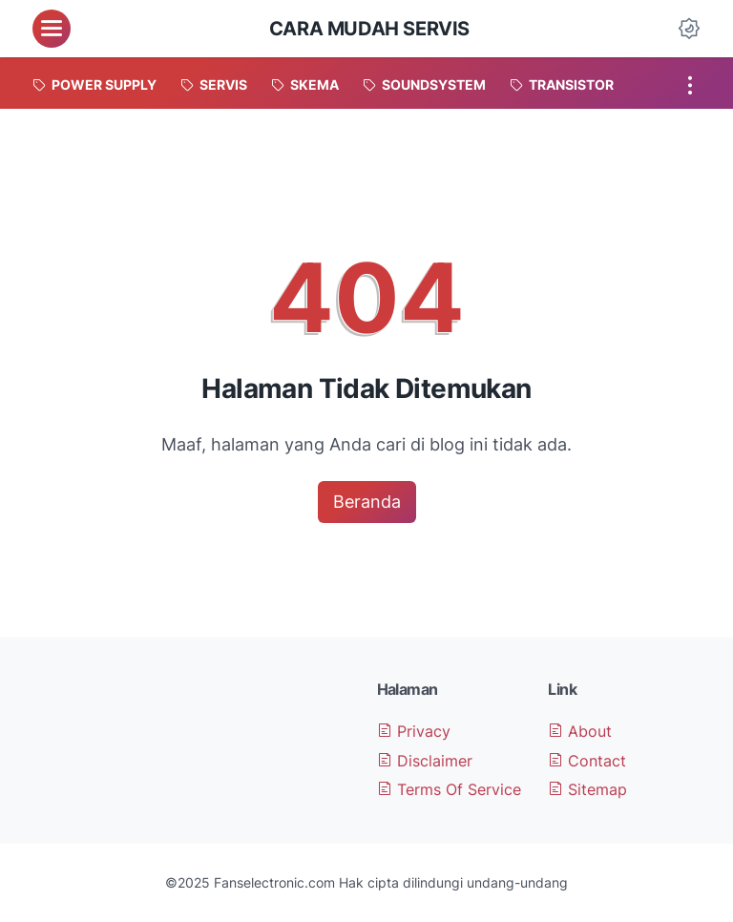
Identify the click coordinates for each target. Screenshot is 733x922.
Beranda (367, 502)
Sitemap (587, 789)
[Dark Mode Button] (689, 28)
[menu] (51, 29)
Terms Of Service (449, 789)
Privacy (413, 731)
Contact (587, 760)
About (580, 731)
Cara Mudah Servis (369, 28)
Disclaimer (424, 760)
